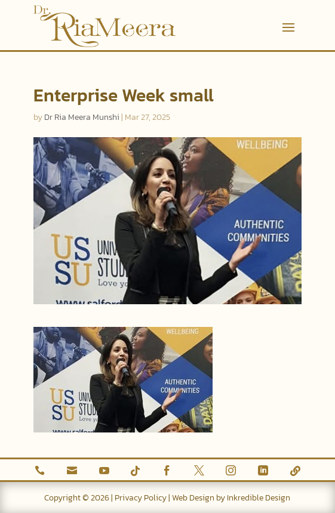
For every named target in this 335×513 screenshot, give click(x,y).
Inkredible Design (258, 498)
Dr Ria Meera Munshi (81, 117)
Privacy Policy (141, 498)
